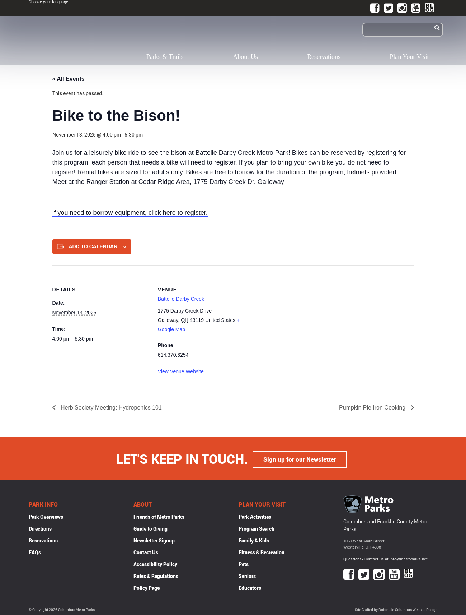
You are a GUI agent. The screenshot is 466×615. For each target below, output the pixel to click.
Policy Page (146, 587)
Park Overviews (46, 516)
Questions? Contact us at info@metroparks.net (385, 558)
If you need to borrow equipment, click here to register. (130, 212)
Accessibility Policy (155, 563)
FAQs (35, 551)
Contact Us (145, 551)
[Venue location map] (301, 315)
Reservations (323, 56)
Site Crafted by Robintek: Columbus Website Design (396, 609)
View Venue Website (181, 371)
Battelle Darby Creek (181, 299)
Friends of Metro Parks (158, 516)
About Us (245, 56)
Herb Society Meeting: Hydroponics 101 (110, 407)
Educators (250, 587)
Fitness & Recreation (261, 551)
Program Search (256, 527)
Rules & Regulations (155, 575)
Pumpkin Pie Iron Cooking (373, 407)
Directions (40, 527)
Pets (244, 563)
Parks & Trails (165, 56)
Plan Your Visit (409, 56)
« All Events (68, 79)
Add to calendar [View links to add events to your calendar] (93, 246)
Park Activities (255, 516)
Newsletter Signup (154, 539)
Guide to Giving (150, 527)
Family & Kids (254, 539)
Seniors (247, 575)
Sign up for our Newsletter (299, 458)
